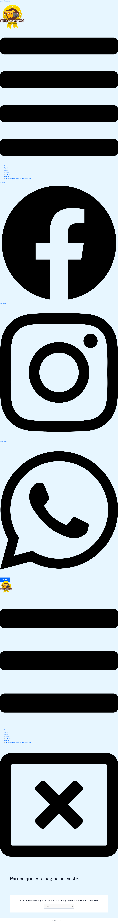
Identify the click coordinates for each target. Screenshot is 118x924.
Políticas (6, 176)
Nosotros (7, 172)
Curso (6, 170)
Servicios (7, 166)
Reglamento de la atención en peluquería (18, 178)
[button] (59, 97)
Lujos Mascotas (5, 1)
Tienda (6, 168)
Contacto (9, 174)
